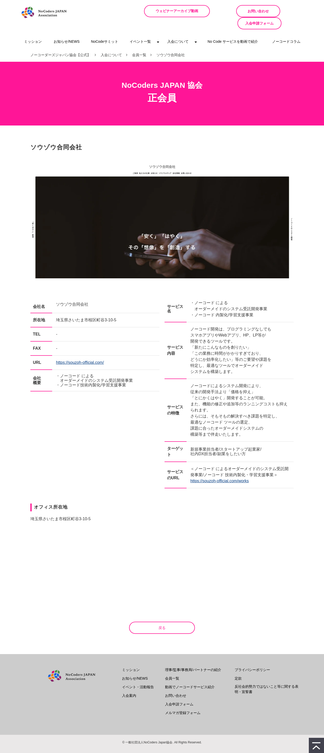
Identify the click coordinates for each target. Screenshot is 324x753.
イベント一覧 (140, 29)
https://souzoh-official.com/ (80, 350)
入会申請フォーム (283, 11)
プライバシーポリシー (252, 658)
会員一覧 (139, 43)
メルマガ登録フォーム (182, 701)
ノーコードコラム (286, 29)
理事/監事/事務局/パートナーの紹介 (193, 658)
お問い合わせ (235, 11)
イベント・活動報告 (138, 675)
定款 (238, 666)
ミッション (33, 29)
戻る (162, 616)
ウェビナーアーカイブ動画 (182, 11)
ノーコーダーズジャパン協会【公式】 (60, 43)
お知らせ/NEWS (66, 29)
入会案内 (129, 683)
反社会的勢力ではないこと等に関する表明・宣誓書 (266, 677)
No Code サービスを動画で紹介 (233, 29)
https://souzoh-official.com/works (219, 469)
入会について (178, 29)
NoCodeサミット (104, 29)
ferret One (170, 745)
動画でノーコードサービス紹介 (190, 675)
